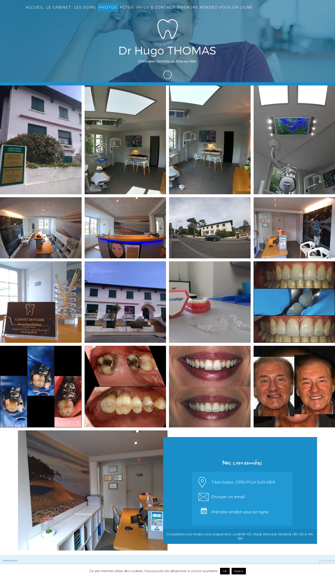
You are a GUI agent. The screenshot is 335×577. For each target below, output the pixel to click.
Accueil (35, 7)
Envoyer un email (228, 497)
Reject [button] (238, 571)
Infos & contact (155, 7)
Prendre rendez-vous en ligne (215, 7)
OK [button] (225, 571)
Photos (108, 7)
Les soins (85, 7)
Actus (127, 7)
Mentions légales (10, 560)
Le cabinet (58, 7)
